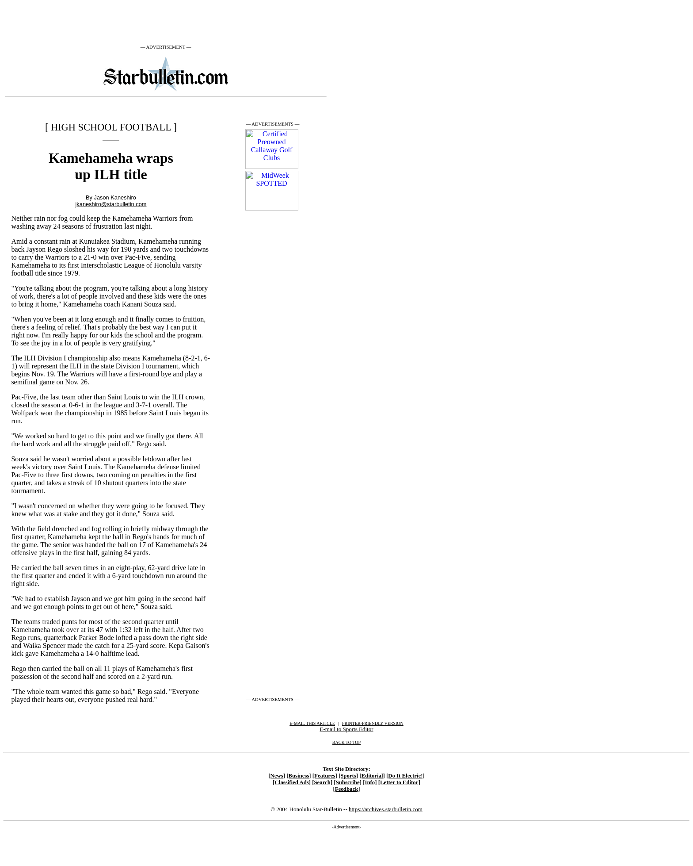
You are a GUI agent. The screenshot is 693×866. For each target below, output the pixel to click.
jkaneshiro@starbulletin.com (111, 204)
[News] (276, 776)
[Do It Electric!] (405, 776)
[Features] (324, 776)
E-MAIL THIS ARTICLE (312, 723)
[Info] (370, 782)
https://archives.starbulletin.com (386, 809)
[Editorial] (372, 776)
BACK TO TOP (346, 742)
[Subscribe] (348, 782)
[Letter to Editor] (399, 782)
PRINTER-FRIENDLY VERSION (373, 723)
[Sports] (348, 776)
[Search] (322, 782)
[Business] (298, 776)
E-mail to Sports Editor (346, 729)
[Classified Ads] (292, 782)
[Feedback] (346, 789)
